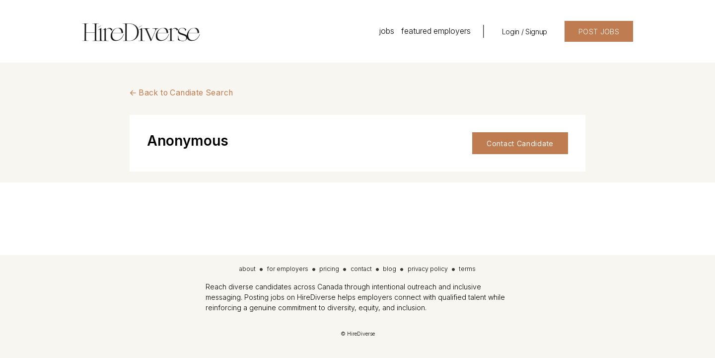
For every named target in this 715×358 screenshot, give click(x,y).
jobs (386, 31)
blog (389, 268)
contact (361, 268)
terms (467, 268)
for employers (287, 268)
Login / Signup (524, 31)
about (247, 268)
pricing (329, 268)
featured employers (436, 31)
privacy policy (428, 268)
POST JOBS (598, 31)
